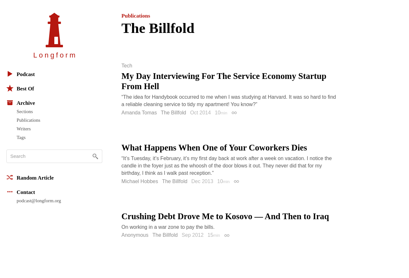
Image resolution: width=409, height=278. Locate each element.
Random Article (30, 177)
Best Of (20, 88)
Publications (28, 120)
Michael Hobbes (139, 181)
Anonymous (135, 235)
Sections (25, 111)
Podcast (20, 73)
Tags (21, 137)
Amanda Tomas (139, 112)
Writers (24, 128)
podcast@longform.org (39, 200)
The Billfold (173, 112)
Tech (126, 65)
